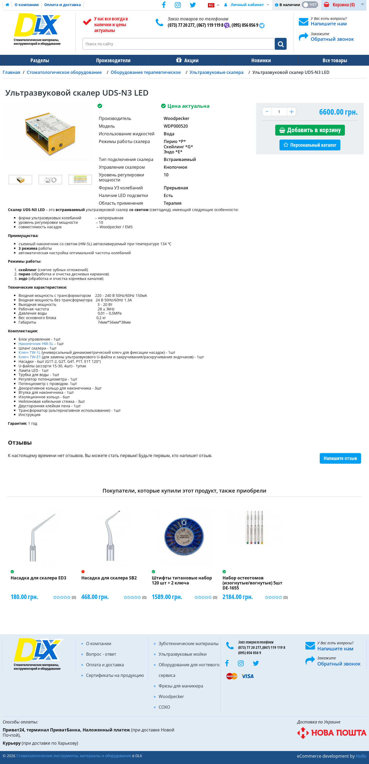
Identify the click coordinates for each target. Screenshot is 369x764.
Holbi (361, 756)
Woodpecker (171, 696)
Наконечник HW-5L (36, 343)
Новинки (257, 60)
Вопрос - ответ (101, 654)
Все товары (330, 60)
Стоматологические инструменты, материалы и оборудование (73, 755)
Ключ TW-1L (30, 352)
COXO (164, 707)
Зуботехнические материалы (189, 643)
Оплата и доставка (62, 4)
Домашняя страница (7, 5)
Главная (11, 72)
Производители (112, 60)
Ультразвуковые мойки (183, 654)
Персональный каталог (313, 145)
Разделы (39, 60)
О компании (27, 4)
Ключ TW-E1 (30, 356)
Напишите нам (329, 23)
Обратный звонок (332, 39)
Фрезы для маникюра (181, 686)
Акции (189, 60)
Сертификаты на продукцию (115, 675)
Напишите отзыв (340, 458)
